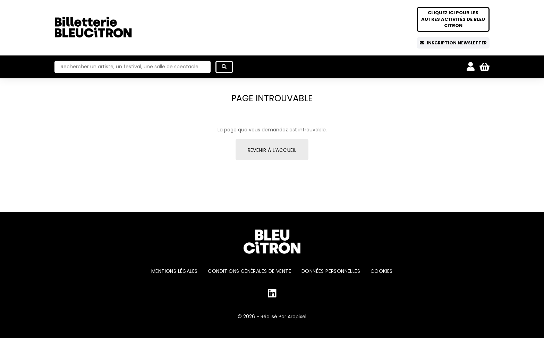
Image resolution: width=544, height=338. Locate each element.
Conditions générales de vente (249, 271)
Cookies (382, 271)
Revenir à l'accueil (272, 150)
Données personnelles (330, 271)
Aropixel (297, 316)
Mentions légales (174, 271)
